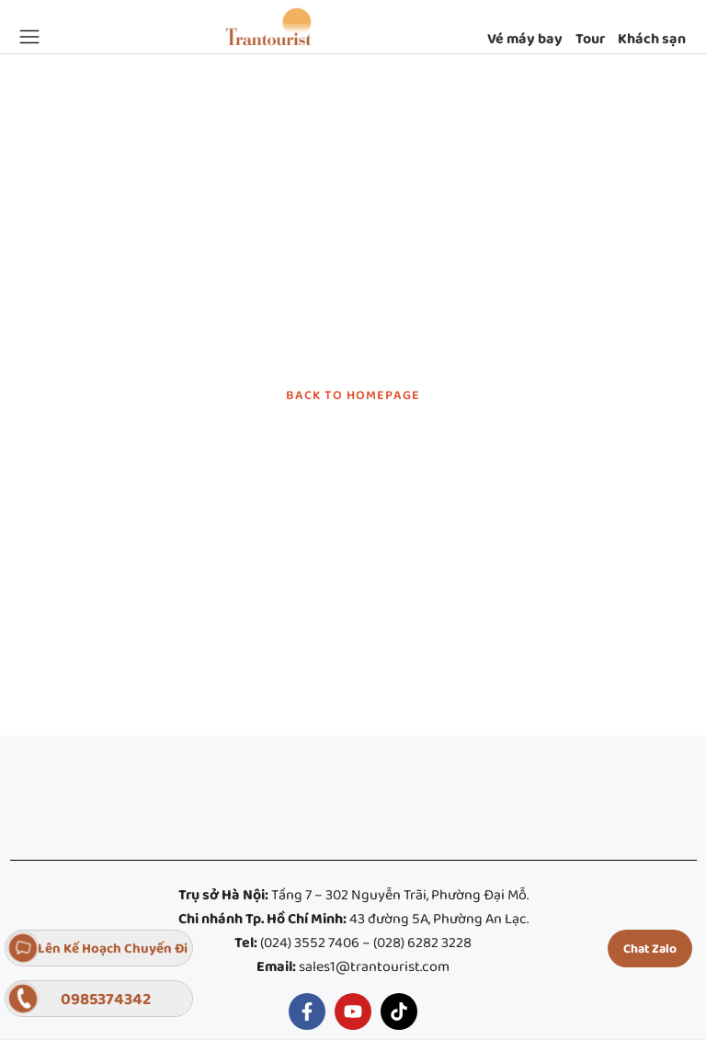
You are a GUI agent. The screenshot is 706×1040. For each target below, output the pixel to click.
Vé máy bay (525, 39)
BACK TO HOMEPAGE (353, 395)
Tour (590, 39)
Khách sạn (652, 39)
